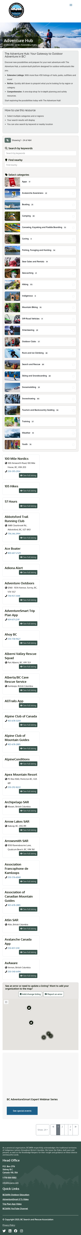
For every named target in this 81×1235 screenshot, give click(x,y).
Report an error (54, 994)
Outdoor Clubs (31, 341)
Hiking (27, 284)
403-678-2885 (14, 744)
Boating (28, 204)
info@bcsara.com (11, 1182)
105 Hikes (11, 486)
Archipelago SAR (17, 802)
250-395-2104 (14, 471)
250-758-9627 (14, 639)
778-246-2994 (14, 533)
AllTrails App (14, 701)
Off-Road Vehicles (33, 318)
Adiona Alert (14, 568)
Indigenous (29, 295)
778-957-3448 (14, 596)
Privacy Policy (9, 1225)
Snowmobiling (31, 387)
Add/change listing (31, 994)
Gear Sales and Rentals (35, 261)
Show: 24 (42, 1130)
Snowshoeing (31, 398)
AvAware (11, 963)
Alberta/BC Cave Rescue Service (17, 679)
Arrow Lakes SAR (17, 821)
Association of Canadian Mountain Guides (19, 896)
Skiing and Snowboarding (37, 375)
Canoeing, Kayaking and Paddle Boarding (44, 227)
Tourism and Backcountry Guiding (40, 410)
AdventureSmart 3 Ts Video (16, 1199)
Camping (28, 216)
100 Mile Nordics (17, 459)
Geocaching (30, 273)
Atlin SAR (11, 920)
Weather (28, 433)
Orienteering (30, 330)
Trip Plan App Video (12, 1204)
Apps (26, 181)
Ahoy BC (11, 634)
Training (28, 421)
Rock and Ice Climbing (35, 353)
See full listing (29, 475)
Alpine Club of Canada (21, 716)
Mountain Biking (32, 307)
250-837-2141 (13, 948)
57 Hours (11, 501)
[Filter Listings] (8, 140)
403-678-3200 (14, 720)
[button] (48, 1030)
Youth (27, 444)
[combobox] (40, 164)
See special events (22, 1111)
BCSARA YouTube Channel (15, 1208)
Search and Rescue (33, 364)
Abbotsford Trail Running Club (16, 519)
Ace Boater (12, 548)
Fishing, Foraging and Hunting (39, 250)
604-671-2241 (13, 619)
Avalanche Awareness (35, 193)
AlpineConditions (17, 759)
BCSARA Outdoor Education (16, 1194)
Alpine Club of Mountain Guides (17, 738)
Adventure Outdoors (19, 583)
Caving (27, 238)
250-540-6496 (14, 971)
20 (70, 1128)
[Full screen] (6, 1002)
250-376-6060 (14, 877)
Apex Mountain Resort (21, 774)
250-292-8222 (14, 787)
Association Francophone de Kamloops (16, 868)
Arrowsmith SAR (16, 841)
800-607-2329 (14, 553)
